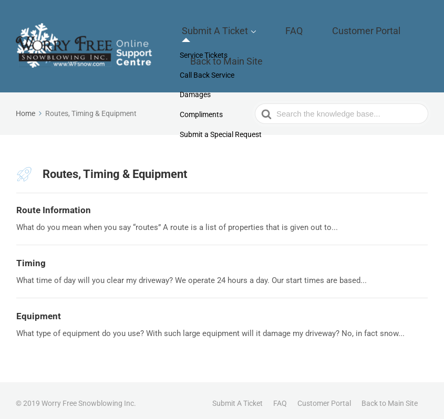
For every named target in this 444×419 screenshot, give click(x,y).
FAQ (290, 34)
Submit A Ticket (230, 34)
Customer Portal (342, 34)
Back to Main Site (241, 51)
